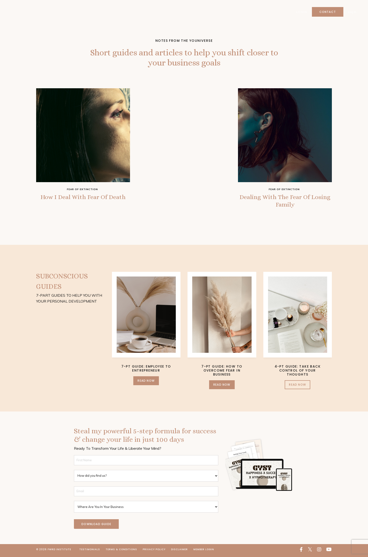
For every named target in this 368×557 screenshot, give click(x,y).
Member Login (203, 551)
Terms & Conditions (121, 551)
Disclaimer (179, 551)
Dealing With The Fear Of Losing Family (285, 202)
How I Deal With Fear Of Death (83, 202)
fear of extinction (82, 189)
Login (301, 12)
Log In (352, 12)
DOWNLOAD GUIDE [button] (96, 526)
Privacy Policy (154, 551)
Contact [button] (327, 12)
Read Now (146, 382)
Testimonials (89, 551)
